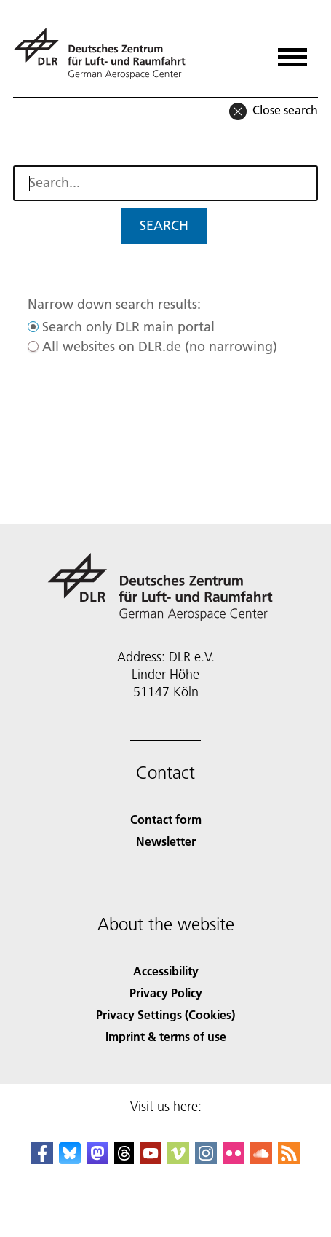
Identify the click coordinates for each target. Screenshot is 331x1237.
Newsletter (166, 841)
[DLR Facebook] (42, 1159)
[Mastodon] (97, 1159)
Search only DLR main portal (128, 327)
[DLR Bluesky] (70, 1159)
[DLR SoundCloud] (261, 1159)
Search (164, 225)
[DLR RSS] (289, 1159)
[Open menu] (292, 52)
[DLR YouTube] (150, 1159)
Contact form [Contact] (166, 819)
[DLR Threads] (124, 1159)
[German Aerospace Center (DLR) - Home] (105, 53)
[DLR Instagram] (206, 1159)
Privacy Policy (165, 992)
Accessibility (166, 970)
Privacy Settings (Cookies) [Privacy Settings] (165, 1014)
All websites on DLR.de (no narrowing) (159, 346)
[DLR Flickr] (233, 1159)
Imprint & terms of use (165, 1036)
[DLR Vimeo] (178, 1159)
